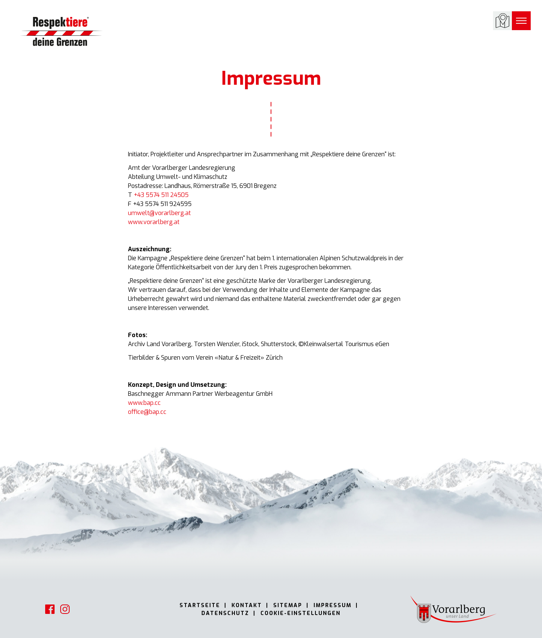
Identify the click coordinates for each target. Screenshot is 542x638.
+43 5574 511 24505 (161, 195)
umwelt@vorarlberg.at (159, 213)
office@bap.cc (147, 412)
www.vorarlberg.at (154, 222)
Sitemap (287, 605)
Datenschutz (225, 613)
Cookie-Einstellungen (300, 613)
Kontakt (246, 605)
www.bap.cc (144, 403)
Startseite (200, 605)
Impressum (333, 605)
